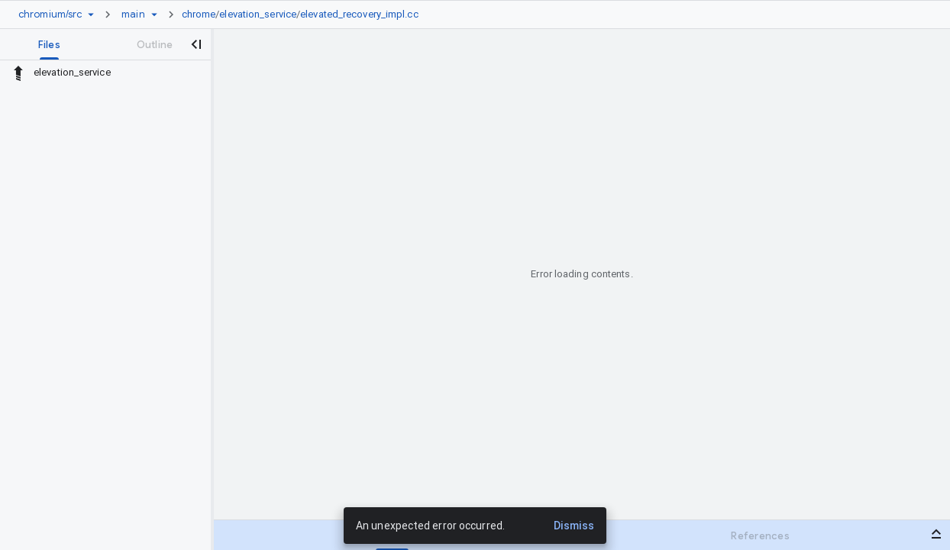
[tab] (49, 44)
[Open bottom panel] (936, 534)
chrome (199, 14)
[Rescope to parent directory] (18, 72)
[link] (304, 14)
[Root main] (132, 14)
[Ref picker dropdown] (154, 14)
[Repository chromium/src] (50, 14)
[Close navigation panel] (195, 44)
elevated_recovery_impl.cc (359, 14)
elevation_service (257, 14)
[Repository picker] (91, 14)
